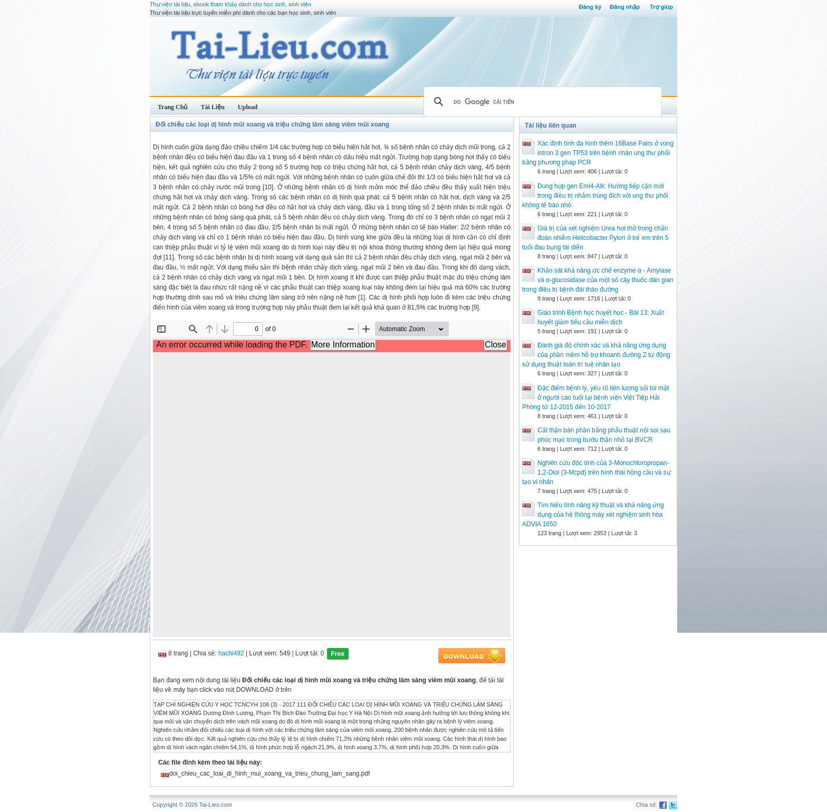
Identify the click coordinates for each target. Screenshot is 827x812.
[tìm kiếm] (541, 101)
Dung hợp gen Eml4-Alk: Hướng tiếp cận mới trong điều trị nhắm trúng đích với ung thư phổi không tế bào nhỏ (595, 195)
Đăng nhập (625, 7)
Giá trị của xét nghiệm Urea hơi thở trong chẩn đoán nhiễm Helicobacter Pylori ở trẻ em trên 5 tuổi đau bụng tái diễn (595, 238)
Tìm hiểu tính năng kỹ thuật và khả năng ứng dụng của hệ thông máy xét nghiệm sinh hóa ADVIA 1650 (593, 514)
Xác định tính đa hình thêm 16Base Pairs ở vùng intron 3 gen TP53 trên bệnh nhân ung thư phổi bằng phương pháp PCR (598, 153)
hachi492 (231, 653)
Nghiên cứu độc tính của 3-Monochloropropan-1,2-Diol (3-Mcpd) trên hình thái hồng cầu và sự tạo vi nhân (596, 472)
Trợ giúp (661, 7)
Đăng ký (590, 7)
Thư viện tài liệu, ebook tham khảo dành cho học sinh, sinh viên (230, 4)
